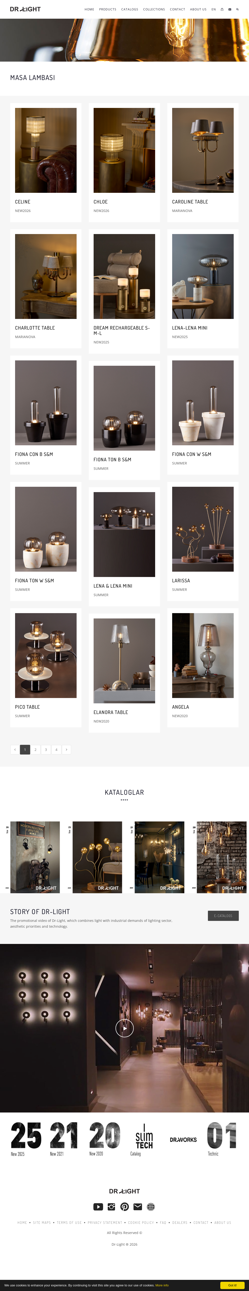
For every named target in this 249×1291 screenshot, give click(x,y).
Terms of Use (69, 1222)
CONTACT (177, 9)
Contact (201, 1222)
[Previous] (15, 750)
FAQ (163, 1222)
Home (89, 9)
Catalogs (129, 9)
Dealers (180, 1222)
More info (162, 1285)
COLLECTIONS (154, 9)
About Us (198, 9)
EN (214, 9)
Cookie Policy (141, 1222)
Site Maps (42, 1222)
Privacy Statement (105, 1222)
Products (107, 9)
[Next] (66, 750)
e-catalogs (223, 916)
